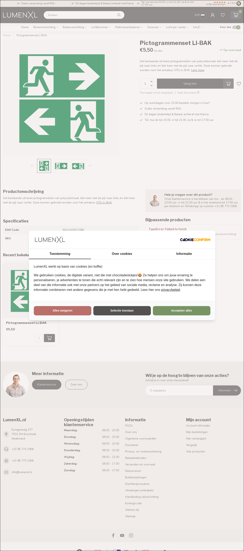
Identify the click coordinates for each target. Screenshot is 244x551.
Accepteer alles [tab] (181, 310)
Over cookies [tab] (122, 253)
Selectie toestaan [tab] (121, 310)
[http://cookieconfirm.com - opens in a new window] (195, 239)
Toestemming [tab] (59, 253)
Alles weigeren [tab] (62, 310)
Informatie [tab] (184, 253)
